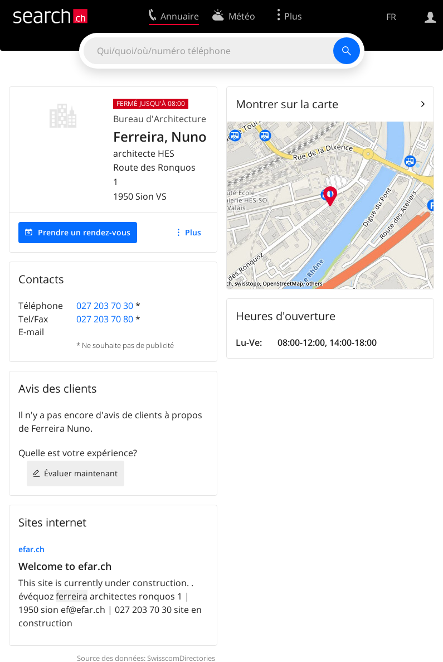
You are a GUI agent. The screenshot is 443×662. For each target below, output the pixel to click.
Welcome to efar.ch (64, 566)
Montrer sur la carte (287, 104)
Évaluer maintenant (81, 473)
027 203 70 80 (104, 319)
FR (391, 17)
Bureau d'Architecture (159, 119)
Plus (193, 232)
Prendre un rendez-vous (84, 232)
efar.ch (31, 549)
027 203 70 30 (104, 305)
